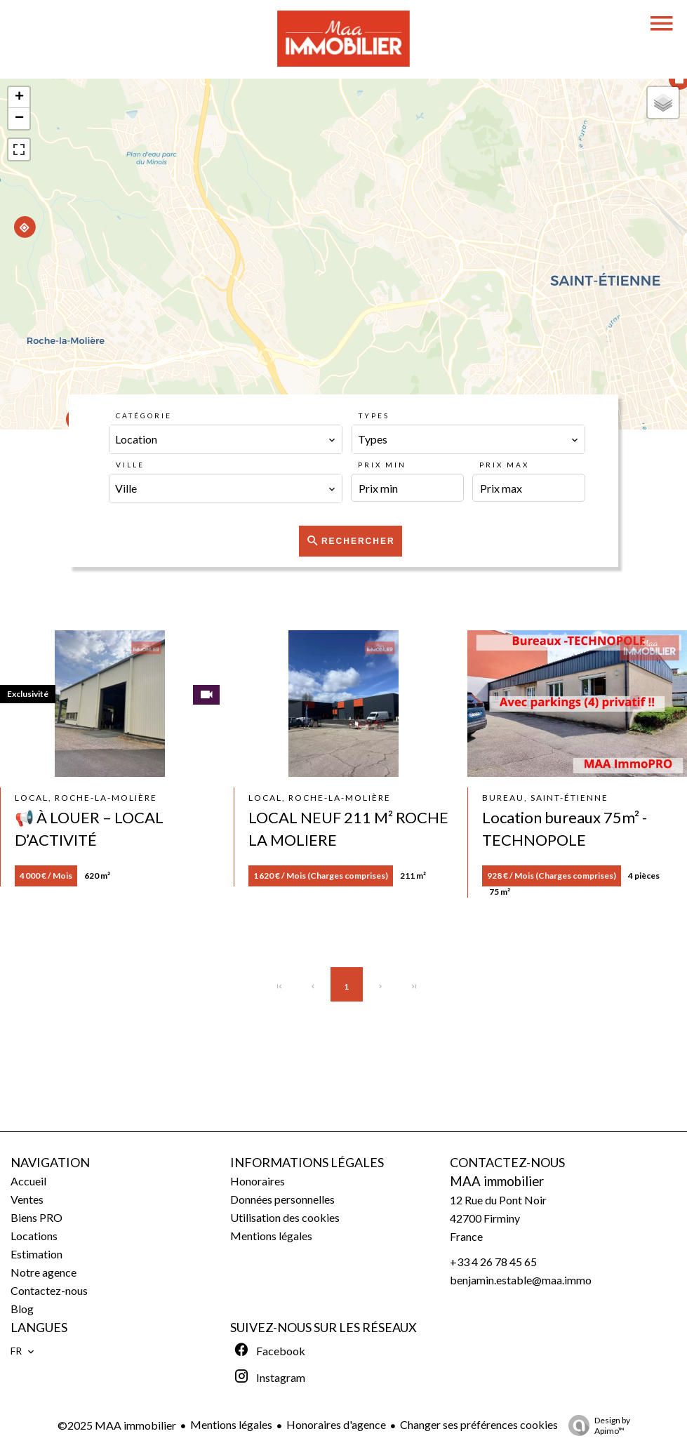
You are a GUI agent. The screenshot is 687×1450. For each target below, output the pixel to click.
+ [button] (19, 97)
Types (374, 415)
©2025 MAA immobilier (117, 1425)
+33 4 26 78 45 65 (493, 1261)
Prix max (504, 464)
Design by (595, 1425)
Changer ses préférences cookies (479, 1424)
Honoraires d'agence (336, 1424)
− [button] (19, 118)
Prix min (382, 464)
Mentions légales (231, 1424)
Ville (130, 464)
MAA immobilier (497, 1181)
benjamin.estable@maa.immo (521, 1279)
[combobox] (225, 439)
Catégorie (144, 415)
